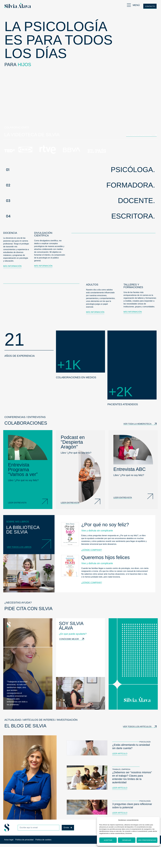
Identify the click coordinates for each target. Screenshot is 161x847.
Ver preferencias (147, 840)
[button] (80, 169)
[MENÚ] (129, 5)
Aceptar (108, 840)
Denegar (126, 840)
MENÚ (136, 5)
